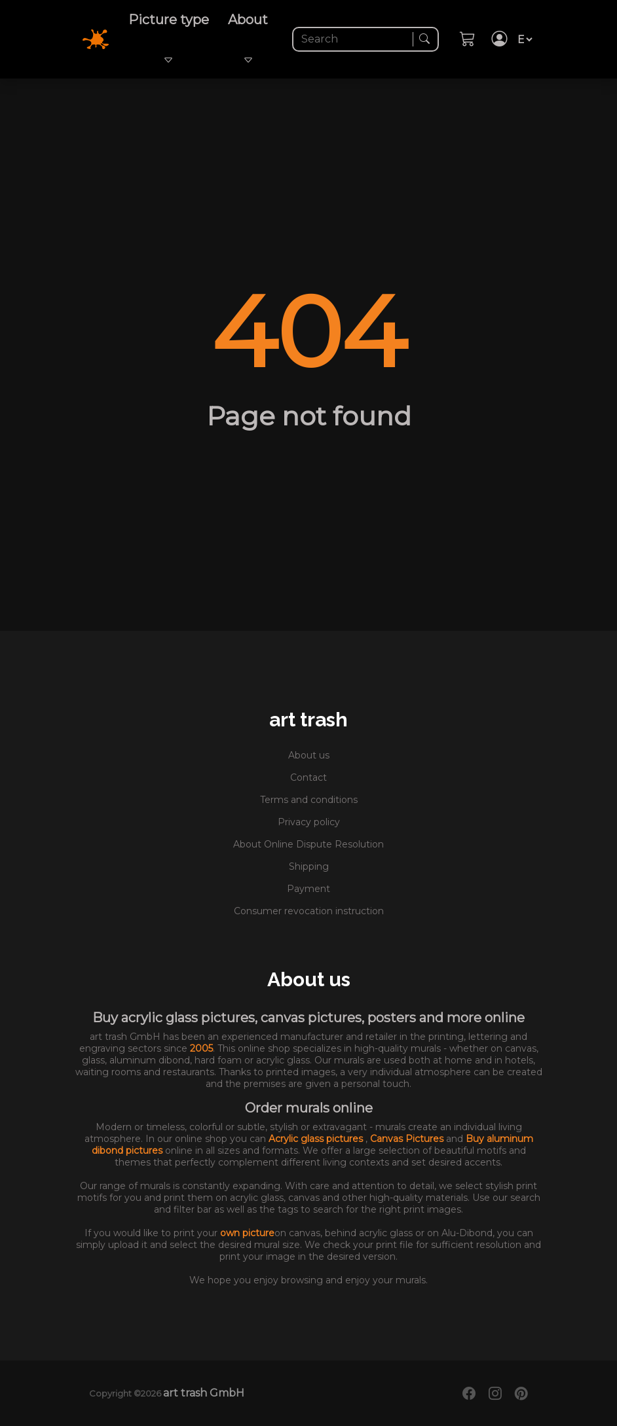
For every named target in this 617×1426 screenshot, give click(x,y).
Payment (308, 889)
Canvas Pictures (408, 1139)
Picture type (168, 39)
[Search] (354, 39)
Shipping (309, 866)
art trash (308, 719)
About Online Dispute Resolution (308, 844)
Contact (308, 777)
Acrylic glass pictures (317, 1139)
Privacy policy (309, 822)
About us (308, 755)
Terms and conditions (309, 800)
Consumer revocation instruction (309, 911)
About (248, 39)
